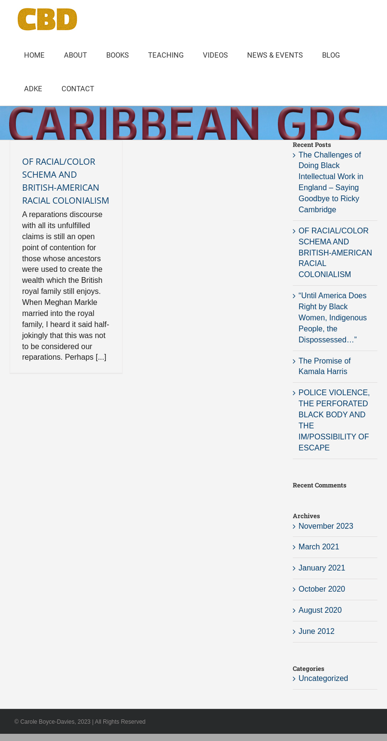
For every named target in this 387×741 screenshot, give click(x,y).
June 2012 (317, 631)
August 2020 (320, 610)
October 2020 (322, 589)
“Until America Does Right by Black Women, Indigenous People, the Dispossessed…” (333, 318)
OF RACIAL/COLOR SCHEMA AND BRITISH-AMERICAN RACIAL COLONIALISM (335, 253)
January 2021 (322, 568)
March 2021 (319, 547)
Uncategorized (323, 678)
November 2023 (326, 526)
